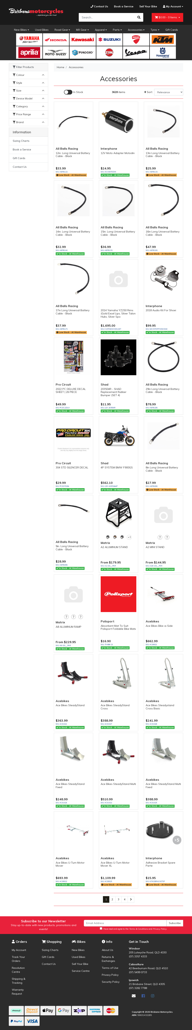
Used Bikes (42, 29)
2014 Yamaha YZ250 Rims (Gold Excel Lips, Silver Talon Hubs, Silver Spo (118, 313)
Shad (104, 384)
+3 (129, 537)
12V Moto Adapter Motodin (118, 153)
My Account (19, 950)
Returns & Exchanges (108, 959)
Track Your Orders (18, 959)
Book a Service (22, 149)
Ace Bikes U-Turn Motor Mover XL (115, 864)
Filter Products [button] (23, 67)
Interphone (109, 148)
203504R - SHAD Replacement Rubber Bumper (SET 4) (113, 392)
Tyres (154, 29)
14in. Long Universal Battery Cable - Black (73, 233)
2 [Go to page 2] (112, 899)
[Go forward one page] (131, 899)
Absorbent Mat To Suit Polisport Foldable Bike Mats (118, 627)
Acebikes (152, 621)
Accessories (135, 29)
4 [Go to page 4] (124, 899)
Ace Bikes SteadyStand (70, 705)
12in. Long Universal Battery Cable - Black (73, 154)
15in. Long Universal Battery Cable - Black (118, 233)
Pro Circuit (63, 384)
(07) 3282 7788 (138, 988)
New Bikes (20, 29)
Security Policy (110, 981)
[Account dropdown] (171, 6)
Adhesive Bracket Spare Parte (160, 864)
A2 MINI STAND (155, 547)
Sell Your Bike (80, 964)
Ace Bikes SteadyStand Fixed (70, 785)
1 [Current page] (106, 899)
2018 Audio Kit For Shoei (161, 310)
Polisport (107, 621)
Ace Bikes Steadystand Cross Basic (160, 707)
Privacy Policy (110, 975)
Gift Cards (171, 29)
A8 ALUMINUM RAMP (68, 626)
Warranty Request (18, 991)
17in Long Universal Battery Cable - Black (72, 312)
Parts (116, 29)
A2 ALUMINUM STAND (114, 547)
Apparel (100, 29)
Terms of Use (110, 968)
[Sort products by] (168, 92)
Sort (148, 92)
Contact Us (20, 166)
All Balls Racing (67, 148)
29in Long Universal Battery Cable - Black (162, 390)
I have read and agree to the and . (133, 928)
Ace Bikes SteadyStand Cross (115, 707)
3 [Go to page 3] (118, 899)
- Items (166, 17)
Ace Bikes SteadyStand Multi (118, 784)
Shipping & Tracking (18, 980)
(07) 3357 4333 (138, 956)
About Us (107, 950)
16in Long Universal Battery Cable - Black (162, 233)
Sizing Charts (21, 141)
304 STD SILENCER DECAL (72, 467)
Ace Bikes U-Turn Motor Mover (70, 864)
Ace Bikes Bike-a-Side (159, 625)
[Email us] (134, 995)
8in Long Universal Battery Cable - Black (162, 469)
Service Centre (81, 971)
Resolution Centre (18, 970)
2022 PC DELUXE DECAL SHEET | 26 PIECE (71, 390)
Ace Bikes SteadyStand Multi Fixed (163, 785)
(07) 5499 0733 (138, 972)
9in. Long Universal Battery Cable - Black (72, 547)
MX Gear (81, 29)
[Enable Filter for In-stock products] (73, 92)
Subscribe (175, 923)
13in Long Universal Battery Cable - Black (162, 154)
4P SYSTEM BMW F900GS (117, 467)
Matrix (105, 543)
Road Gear (61, 29)
